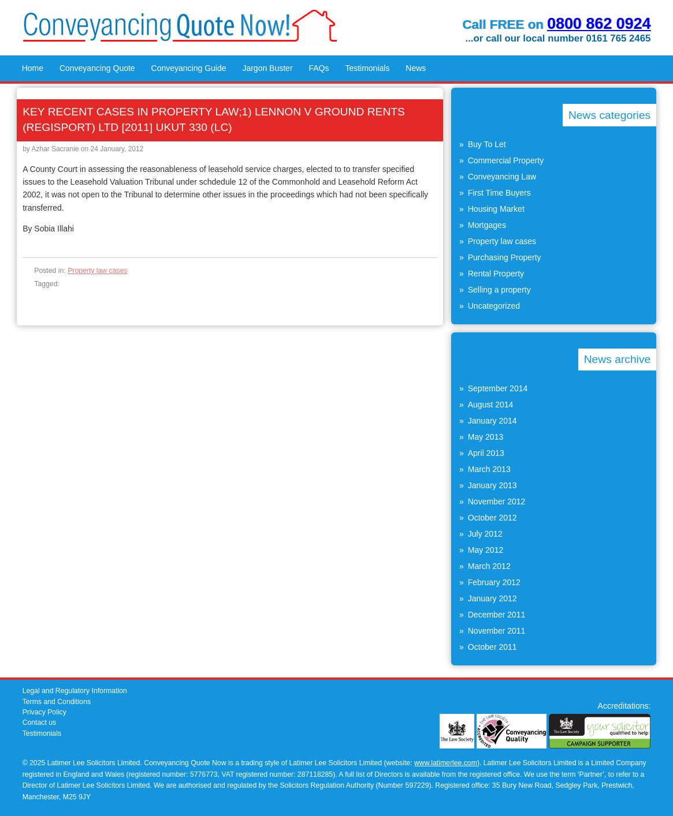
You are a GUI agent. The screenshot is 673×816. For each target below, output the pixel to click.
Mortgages (487, 225)
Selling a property (499, 289)
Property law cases (98, 271)
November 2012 (497, 501)
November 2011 (497, 630)
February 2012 (494, 582)
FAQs (318, 68)
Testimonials (367, 68)
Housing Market (496, 209)
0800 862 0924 (598, 23)
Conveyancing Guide (188, 68)
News (416, 68)
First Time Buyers (499, 192)
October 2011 (492, 647)
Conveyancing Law (502, 176)
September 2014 (498, 388)
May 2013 (485, 436)
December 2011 (497, 614)
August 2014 (491, 404)
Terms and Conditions (57, 702)
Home (32, 68)
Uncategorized (494, 305)
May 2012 (485, 550)
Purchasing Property (504, 257)
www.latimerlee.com (445, 763)
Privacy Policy (44, 712)
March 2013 (489, 469)
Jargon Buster (267, 68)
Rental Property (496, 273)
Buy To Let (487, 144)
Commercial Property (506, 160)
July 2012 (485, 533)
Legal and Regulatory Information (75, 691)
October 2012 (492, 517)
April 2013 (486, 453)
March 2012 (489, 566)
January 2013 (492, 485)
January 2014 (492, 420)
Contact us (40, 722)
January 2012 (492, 598)
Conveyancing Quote (97, 68)
